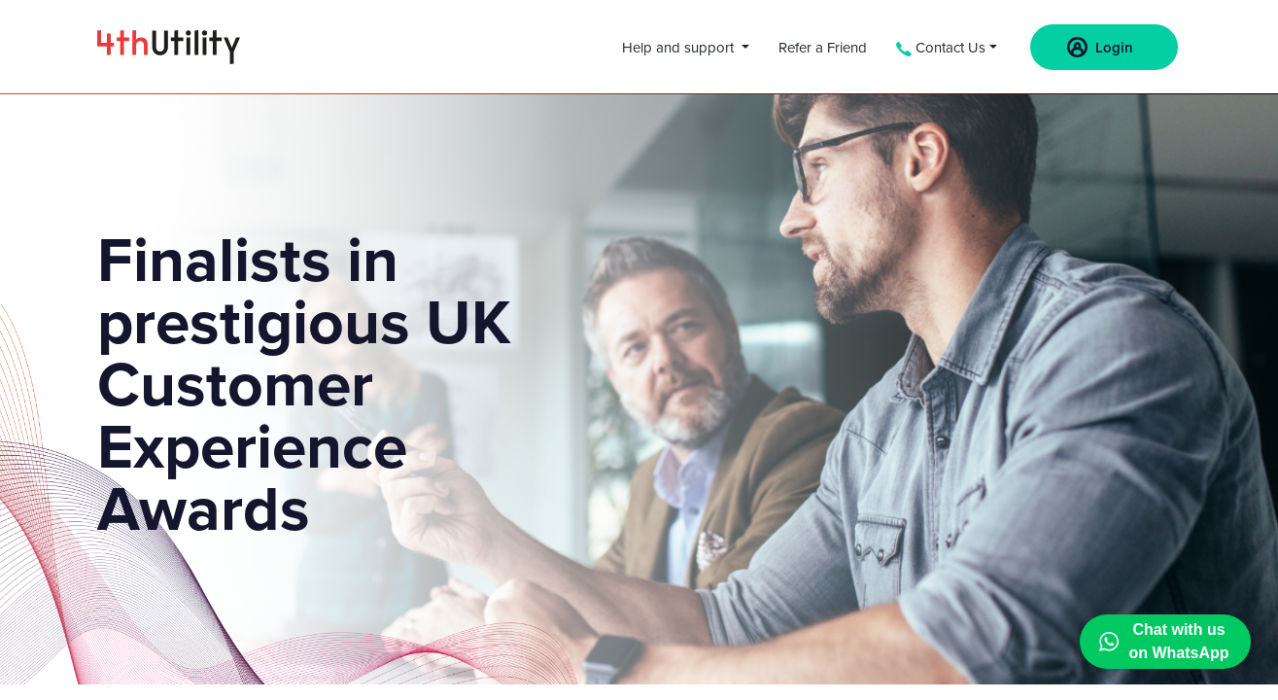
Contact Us (940, 47)
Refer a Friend (822, 47)
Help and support (680, 47)
